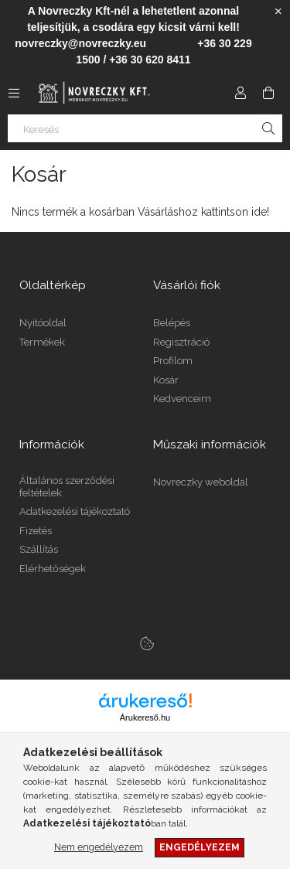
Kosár (166, 380)
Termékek (42, 342)
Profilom (173, 360)
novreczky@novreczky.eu (80, 43)
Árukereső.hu (145, 717)
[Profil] (240, 93)
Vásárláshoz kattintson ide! (203, 212)
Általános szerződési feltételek (66, 487)
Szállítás (38, 549)
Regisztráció (181, 342)
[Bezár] (278, 11)
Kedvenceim (182, 398)
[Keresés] (145, 128)
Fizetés (35, 531)
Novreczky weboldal (200, 482)
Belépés (171, 323)
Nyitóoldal (43, 323)
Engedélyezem (199, 847)
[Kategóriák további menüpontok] (14, 93)
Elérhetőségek (52, 568)
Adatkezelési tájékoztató (74, 511)
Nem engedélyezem (98, 847)
